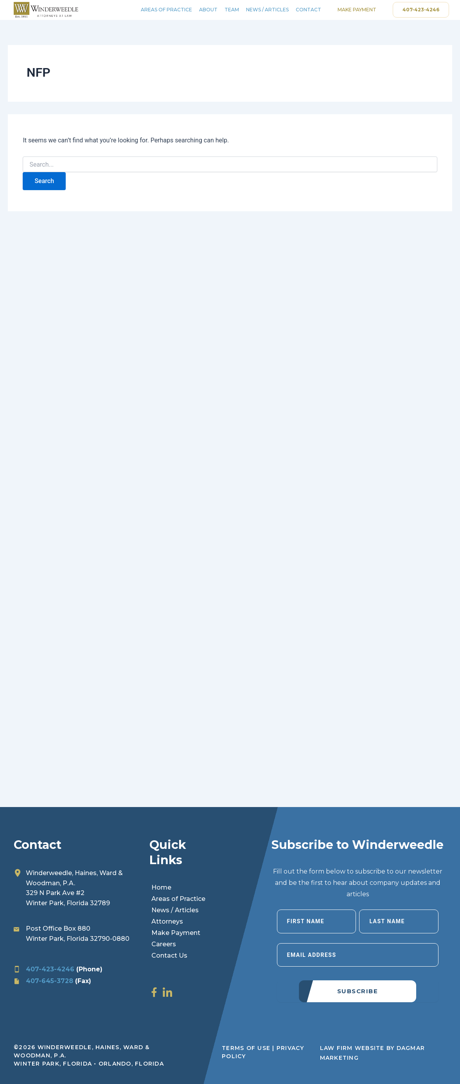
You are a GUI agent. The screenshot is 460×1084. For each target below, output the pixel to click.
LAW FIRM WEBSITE (352, 1048)
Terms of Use (246, 1048)
